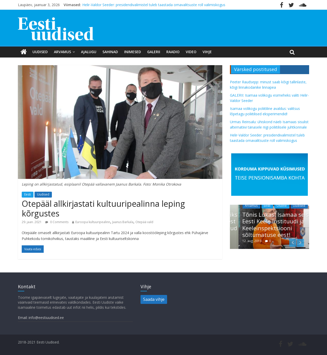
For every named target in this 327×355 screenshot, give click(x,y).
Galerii (153, 51)
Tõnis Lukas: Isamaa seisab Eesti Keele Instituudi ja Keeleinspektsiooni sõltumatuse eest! (286, 224)
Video (191, 51)
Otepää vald (144, 222)
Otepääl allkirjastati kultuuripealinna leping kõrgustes (103, 208)
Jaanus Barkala (122, 222)
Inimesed (132, 51)
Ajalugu (88, 51)
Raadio (173, 51)
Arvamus (62, 51)
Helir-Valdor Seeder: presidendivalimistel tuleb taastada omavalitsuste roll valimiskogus (153, 4)
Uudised (40, 51)
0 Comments (56, 222)
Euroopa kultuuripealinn (92, 222)
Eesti (27, 194)
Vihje (207, 51)
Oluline (290, 205)
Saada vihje (154, 299)
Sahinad (110, 51)
